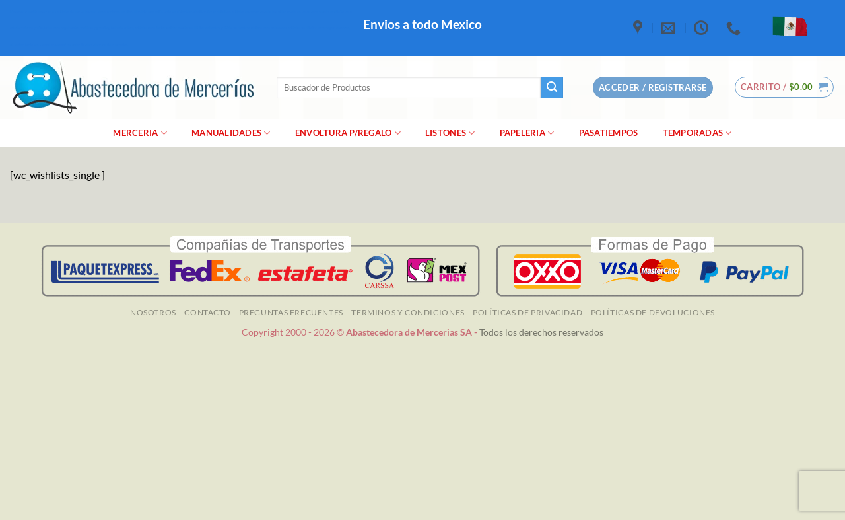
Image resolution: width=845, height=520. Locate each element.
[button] (784, 87)
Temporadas (697, 133)
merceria (140, 133)
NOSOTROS (153, 312)
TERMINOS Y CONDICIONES (407, 312)
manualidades (231, 133)
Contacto (207, 312)
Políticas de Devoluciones (653, 312)
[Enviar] (552, 88)
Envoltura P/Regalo (348, 133)
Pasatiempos (608, 133)
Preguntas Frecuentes (291, 312)
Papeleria (527, 133)
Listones (450, 133)
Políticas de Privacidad (527, 312)
